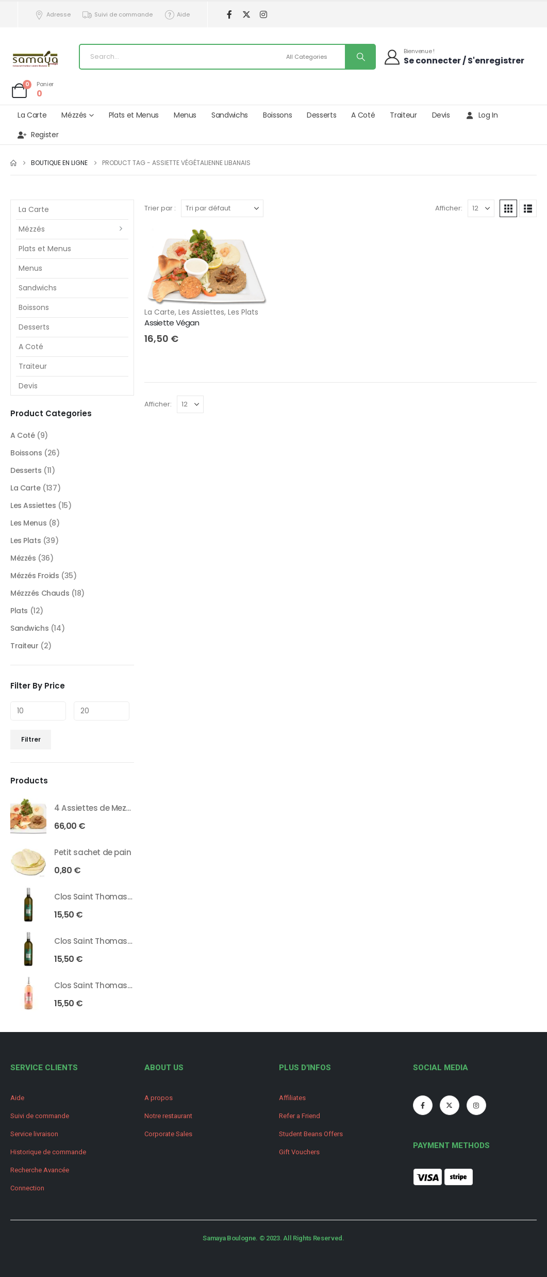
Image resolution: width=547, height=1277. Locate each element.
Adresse (52, 14)
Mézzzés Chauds (39, 593)
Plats (19, 610)
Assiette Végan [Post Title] (171, 322)
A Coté (363, 115)
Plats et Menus (134, 115)
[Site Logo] (36, 60)
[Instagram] (263, 14)
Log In (481, 115)
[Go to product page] (28, 816)
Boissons (277, 115)
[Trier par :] (222, 208)
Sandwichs (229, 115)
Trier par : (160, 208)
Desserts (321, 115)
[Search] (360, 57)
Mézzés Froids (34, 575)
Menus (185, 115)
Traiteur (403, 115)
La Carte (32, 115)
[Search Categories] (314, 57)
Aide (177, 14)
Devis (441, 115)
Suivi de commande (117, 14)
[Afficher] (481, 208)
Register (38, 134)
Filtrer (31, 739)
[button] (508, 208)
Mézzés (74, 115)
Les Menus (28, 523)
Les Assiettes (201, 312)
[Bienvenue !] (453, 56)
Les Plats (243, 312)
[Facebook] (229, 14)
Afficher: (448, 208)
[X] (246, 14)
